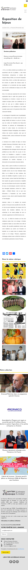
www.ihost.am (21, 549)
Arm (25, 12)
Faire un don (6, 552)
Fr (25, 10)
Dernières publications (10, 51)
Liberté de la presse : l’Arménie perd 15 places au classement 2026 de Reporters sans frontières (14, 478)
